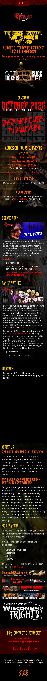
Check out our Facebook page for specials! (23, 172)
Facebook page (21, 198)
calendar (36, 268)
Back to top (27, 665)
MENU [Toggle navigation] (23, 3)
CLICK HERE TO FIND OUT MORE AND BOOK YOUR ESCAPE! (24, 273)
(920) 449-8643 (19, 566)
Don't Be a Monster (17, 333)
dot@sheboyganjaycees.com (23, 641)
